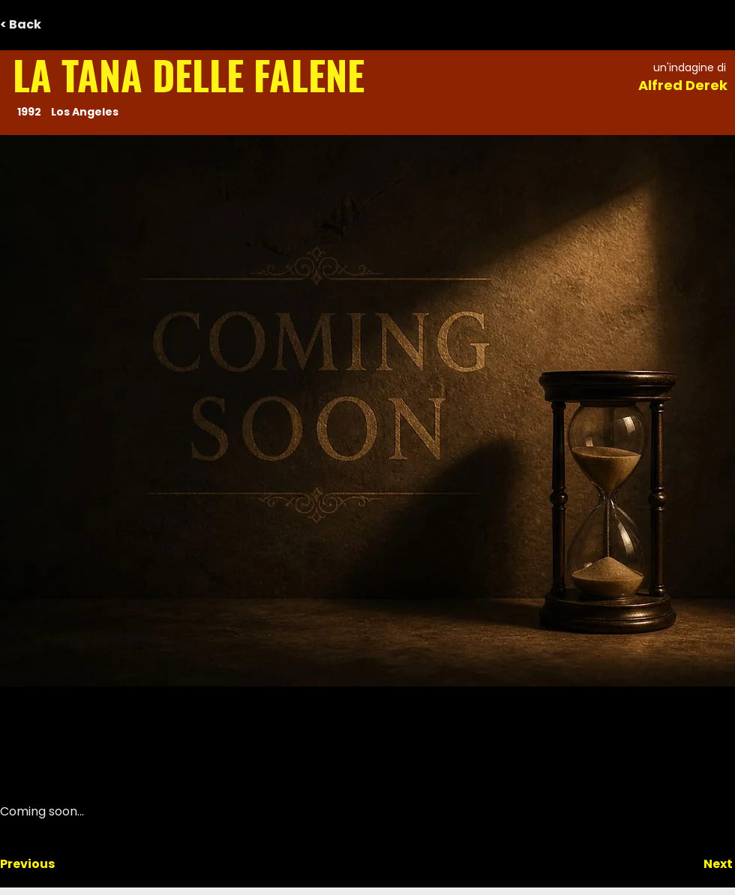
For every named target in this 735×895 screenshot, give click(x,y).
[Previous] (49, 864)
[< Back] (49, 25)
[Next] (695, 864)
